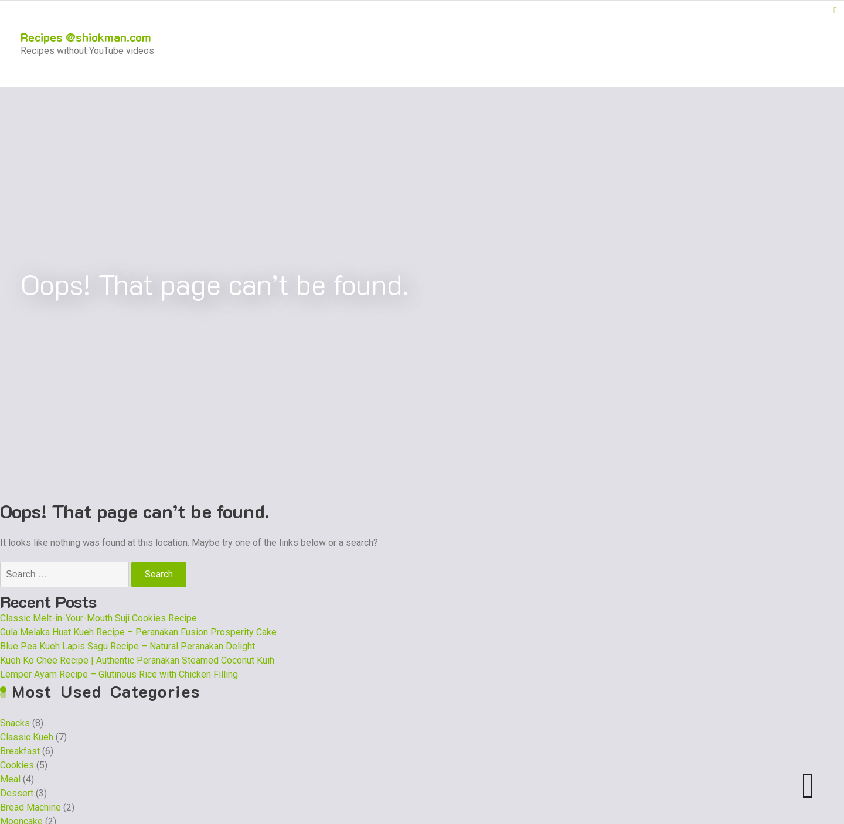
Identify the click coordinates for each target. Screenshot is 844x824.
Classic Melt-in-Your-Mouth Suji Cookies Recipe (98, 618)
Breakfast (20, 751)
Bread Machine (30, 807)
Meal (10, 779)
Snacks (15, 723)
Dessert (16, 793)
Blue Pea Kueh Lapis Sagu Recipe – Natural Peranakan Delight (127, 646)
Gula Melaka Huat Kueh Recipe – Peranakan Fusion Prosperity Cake (138, 632)
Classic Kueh (26, 737)
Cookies (17, 765)
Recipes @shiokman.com (86, 37)
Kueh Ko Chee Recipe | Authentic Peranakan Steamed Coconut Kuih (137, 660)
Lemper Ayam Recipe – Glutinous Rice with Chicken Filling (119, 674)
